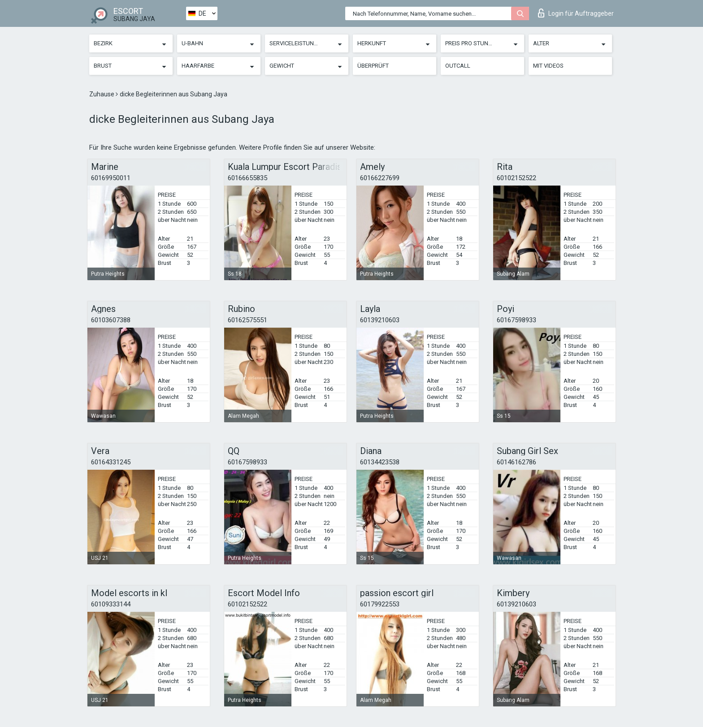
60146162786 (516, 462)
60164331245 (110, 462)
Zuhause (102, 94)
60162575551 (247, 320)
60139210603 (379, 320)
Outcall (457, 65)
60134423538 (379, 462)
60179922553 (379, 604)
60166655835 (247, 178)
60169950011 (110, 178)
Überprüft (373, 65)
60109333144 (110, 604)
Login (576, 13)
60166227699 (379, 178)
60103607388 (110, 320)
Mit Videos (548, 65)
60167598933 (516, 320)
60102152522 (516, 178)
